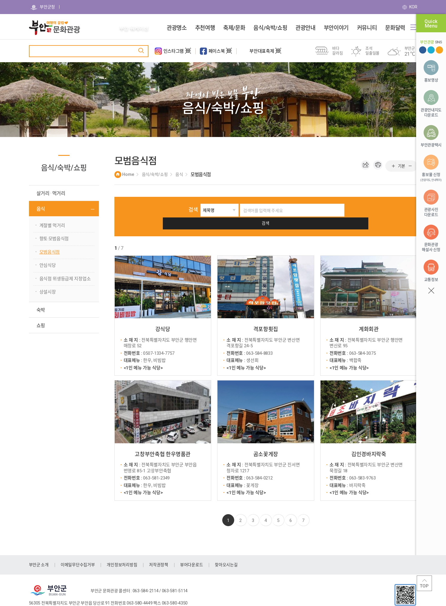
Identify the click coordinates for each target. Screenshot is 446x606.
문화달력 (395, 28)
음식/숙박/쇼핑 (270, 28)
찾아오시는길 (237, 552)
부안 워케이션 (133, 28)
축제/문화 (234, 28)
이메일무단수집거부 (80, 552)
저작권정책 (166, 552)
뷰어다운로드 (200, 552)
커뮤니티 (367, 28)
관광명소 (176, 28)
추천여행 (205, 28)
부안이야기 (336, 28)
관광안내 (305, 28)
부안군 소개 (39, 552)
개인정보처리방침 (127, 552)
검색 (181, 210)
